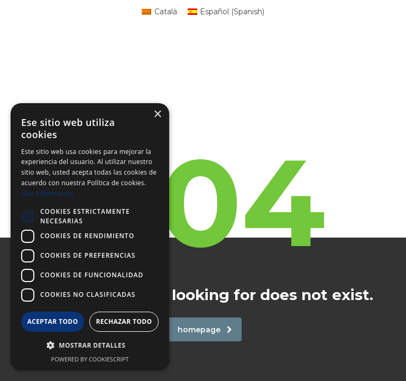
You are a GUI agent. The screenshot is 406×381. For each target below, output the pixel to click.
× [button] (157, 115)
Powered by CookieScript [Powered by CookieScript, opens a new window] (90, 359)
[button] (90, 345)
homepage (205, 329)
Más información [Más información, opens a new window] (47, 193)
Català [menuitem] (165, 11)
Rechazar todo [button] (124, 321)
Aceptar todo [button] (52, 321)
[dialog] (90, 236)
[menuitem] (159, 12)
